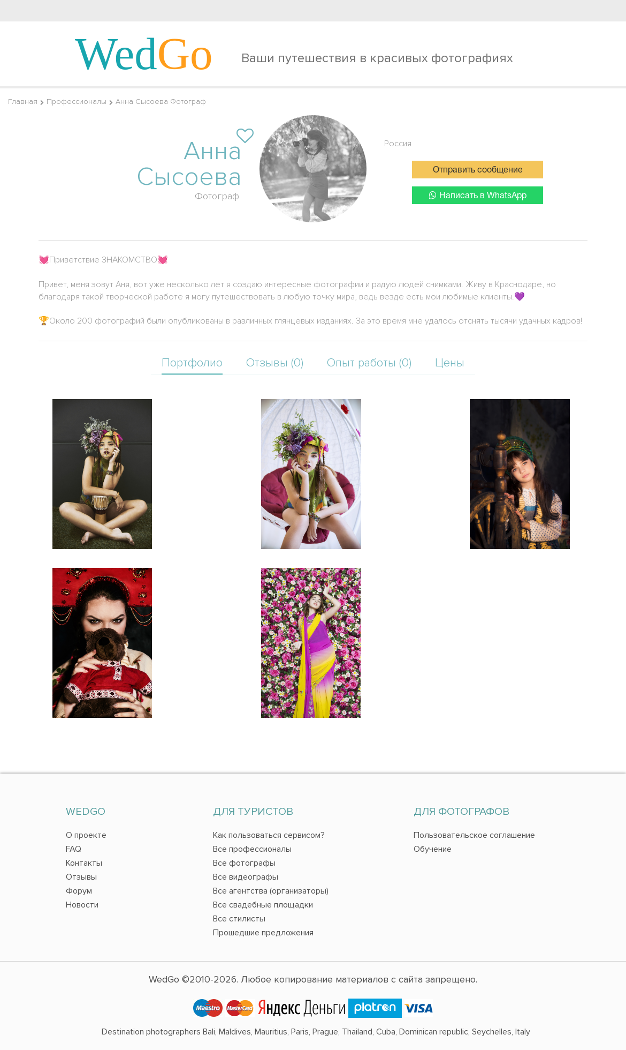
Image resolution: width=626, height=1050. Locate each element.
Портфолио (192, 363)
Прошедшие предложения (263, 932)
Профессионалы (76, 101)
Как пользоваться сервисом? (269, 835)
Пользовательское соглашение (474, 835)
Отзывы (81, 877)
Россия (397, 143)
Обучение (433, 849)
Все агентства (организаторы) (271, 891)
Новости (82, 904)
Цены (449, 363)
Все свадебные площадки (263, 904)
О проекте (86, 835)
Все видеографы (245, 877)
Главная (22, 101)
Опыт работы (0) (369, 363)
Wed (144, 53)
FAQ (73, 849)
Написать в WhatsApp (477, 195)
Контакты (84, 863)
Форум (79, 891)
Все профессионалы (252, 849)
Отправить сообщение (478, 170)
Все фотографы (244, 863)
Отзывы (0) (274, 363)
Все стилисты (239, 918)
